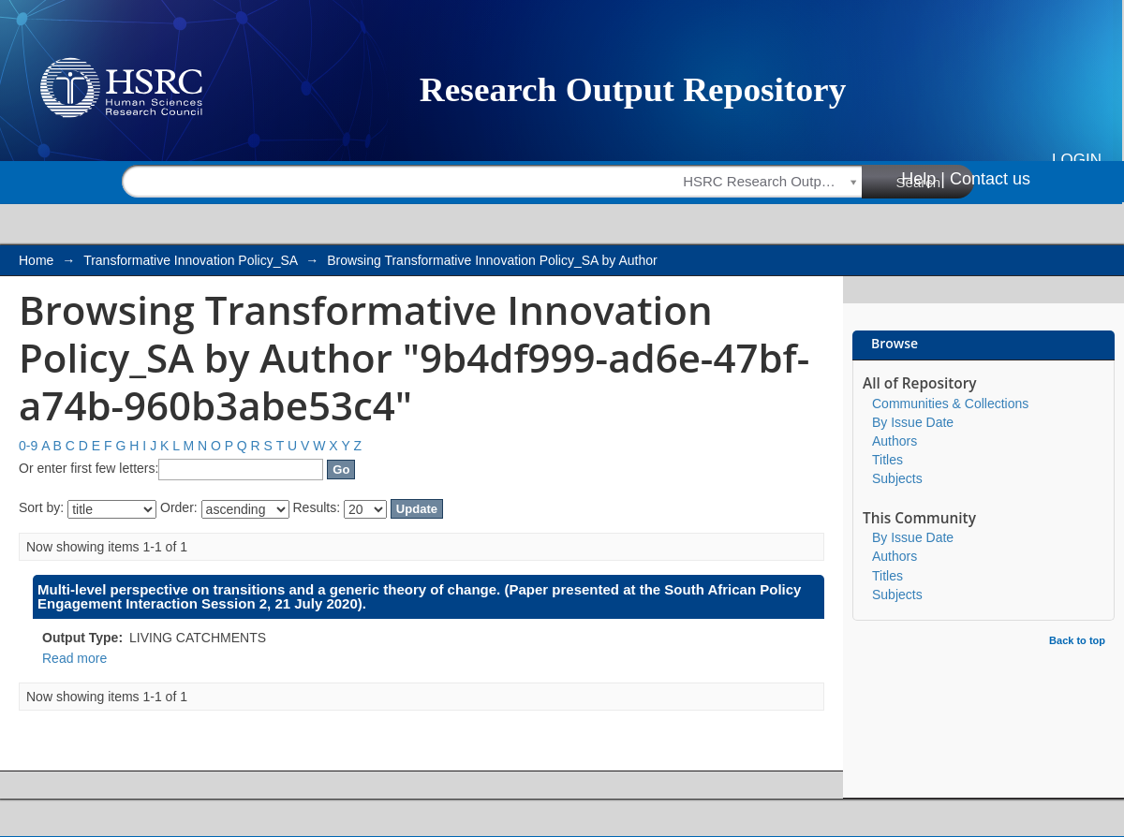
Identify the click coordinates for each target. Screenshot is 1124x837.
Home (36, 260)
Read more (74, 658)
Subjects (897, 478)
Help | (923, 178)
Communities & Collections (950, 403)
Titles (887, 459)
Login (1077, 160)
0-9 (28, 445)
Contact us (990, 178)
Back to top (1077, 640)
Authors (894, 440)
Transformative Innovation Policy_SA (190, 260)
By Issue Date (913, 422)
